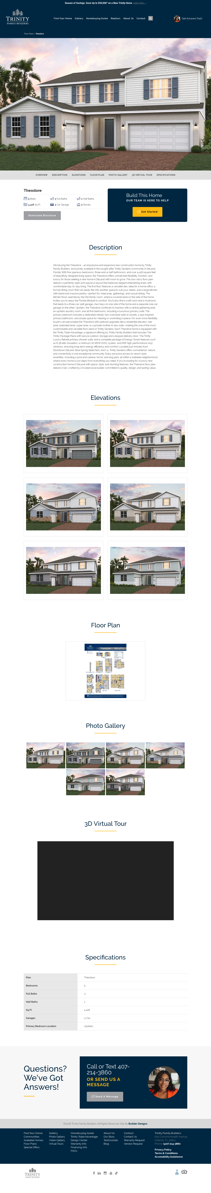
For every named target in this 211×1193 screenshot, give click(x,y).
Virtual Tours (56, 1143)
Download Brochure (42, 215)
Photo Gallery (118, 175)
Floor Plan (97, 175)
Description (59, 175)
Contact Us (130, 1136)
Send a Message (106, 1096)
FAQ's (74, 1150)
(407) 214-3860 (171, 1143)
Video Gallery (57, 1140)
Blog (106, 1143)
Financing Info (79, 1147)
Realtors (115, 18)
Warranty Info (78, 1143)
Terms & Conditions (166, 1153)
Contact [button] (141, 18)
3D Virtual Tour (142, 175)
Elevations (79, 175)
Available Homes (33, 1140)
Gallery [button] (79, 18)
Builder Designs (137, 1123)
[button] (150, 18)
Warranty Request (134, 1140)
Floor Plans (30, 1143)
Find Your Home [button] (63, 18)
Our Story (109, 1136)
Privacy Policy (163, 1149)
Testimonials (111, 1140)
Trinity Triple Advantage (84, 1136)
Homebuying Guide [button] (97, 18)
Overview (42, 175)
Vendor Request (133, 1143)
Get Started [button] (149, 211)
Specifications (166, 175)
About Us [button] (128, 18)
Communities (31, 1136)
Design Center (79, 1140)
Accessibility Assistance (169, 1156)
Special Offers (31, 1147)
